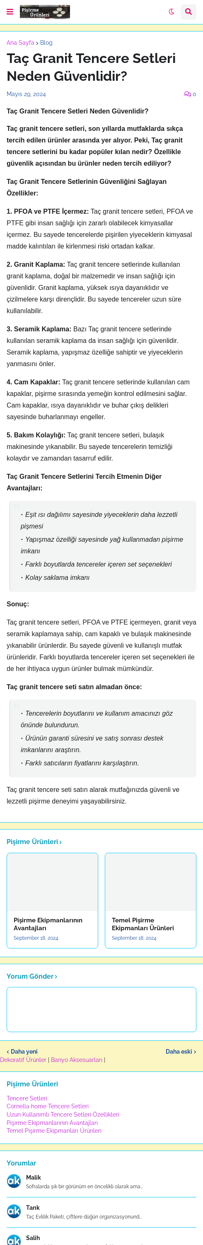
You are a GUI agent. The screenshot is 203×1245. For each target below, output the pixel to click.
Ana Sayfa (20, 43)
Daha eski (179, 1051)
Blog (46, 43)
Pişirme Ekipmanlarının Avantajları (48, 924)
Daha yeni (24, 1051)
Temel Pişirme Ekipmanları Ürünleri (143, 924)
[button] (10, 12)
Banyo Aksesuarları (77, 1060)
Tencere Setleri (27, 1098)
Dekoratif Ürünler (24, 1060)
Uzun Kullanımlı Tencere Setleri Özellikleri (63, 1114)
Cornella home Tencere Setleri (48, 1106)
